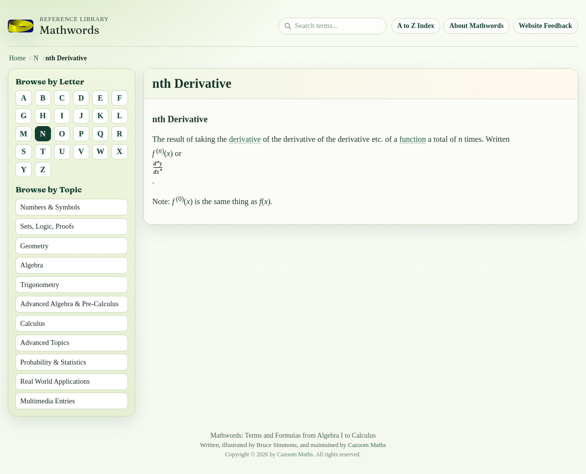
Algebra (31, 265)
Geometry (34, 246)
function (412, 139)
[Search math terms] (332, 26)
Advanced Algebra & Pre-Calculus (69, 304)
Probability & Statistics (53, 362)
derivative (245, 139)
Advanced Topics (44, 342)
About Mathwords (476, 25)
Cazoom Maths (367, 445)
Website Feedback (545, 25)
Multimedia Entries (47, 401)
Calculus (32, 323)
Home (17, 58)
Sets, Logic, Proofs (47, 226)
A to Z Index (415, 25)
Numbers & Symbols (50, 207)
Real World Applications (55, 381)
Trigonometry (39, 285)
